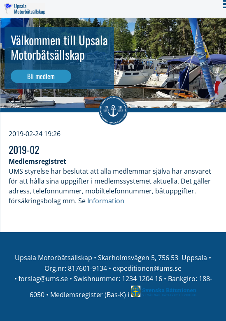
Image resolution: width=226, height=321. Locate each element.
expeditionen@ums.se (147, 268)
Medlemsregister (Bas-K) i (90, 294)
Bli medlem (41, 76)
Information (105, 200)
